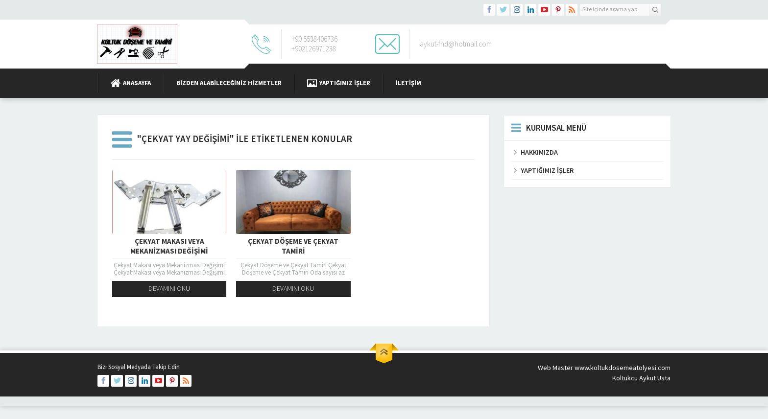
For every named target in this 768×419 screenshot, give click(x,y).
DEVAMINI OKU (169, 288)
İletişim (408, 83)
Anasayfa (131, 83)
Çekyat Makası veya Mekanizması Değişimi (169, 246)
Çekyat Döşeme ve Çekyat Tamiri (293, 246)
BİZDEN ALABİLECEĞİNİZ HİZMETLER (229, 83)
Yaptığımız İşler (338, 83)
